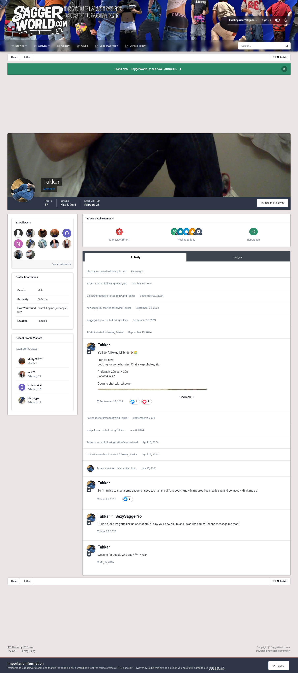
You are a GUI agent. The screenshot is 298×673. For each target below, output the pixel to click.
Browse (20, 45)
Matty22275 (34, 359)
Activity (42, 45)
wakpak (91, 430)
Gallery (65, 45)
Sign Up (266, 20)
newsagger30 (94, 307)
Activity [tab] (135, 257)
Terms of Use (216, 667)
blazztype (33, 398)
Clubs (84, 45)
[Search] (248, 45)
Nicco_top (121, 283)
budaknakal (34, 385)
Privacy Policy (28, 651)
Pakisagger (93, 417)
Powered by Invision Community (273, 650)
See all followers (61, 264)
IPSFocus (28, 647)
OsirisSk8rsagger (97, 295)
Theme (12, 651)
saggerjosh (93, 320)
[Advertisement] (149, 105)
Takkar (122, 271)
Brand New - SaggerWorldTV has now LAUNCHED (146, 69)
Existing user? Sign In (243, 20)
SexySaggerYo (128, 516)
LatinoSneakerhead (126, 442)
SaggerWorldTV (108, 45)
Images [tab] (237, 257)
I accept (279, 665)
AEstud (91, 332)
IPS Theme (13, 647)
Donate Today (137, 45)
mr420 (31, 372)
